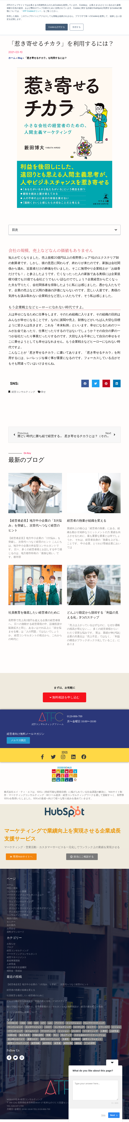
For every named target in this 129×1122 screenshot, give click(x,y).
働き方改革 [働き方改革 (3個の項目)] (24, 1035)
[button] (116, 229)
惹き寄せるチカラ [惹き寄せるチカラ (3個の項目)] (16, 1039)
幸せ (43, 391)
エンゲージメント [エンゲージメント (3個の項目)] (34, 1027)
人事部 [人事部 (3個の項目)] (104, 1031)
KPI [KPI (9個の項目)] (36, 1023)
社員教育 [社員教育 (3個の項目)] (76, 1039)
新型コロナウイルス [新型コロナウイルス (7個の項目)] (50, 1039)
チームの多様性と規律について (22, 1012)
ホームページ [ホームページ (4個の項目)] (32, 1031)
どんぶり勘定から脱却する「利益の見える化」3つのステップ (37, 1001)
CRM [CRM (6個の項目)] (22, 1023)
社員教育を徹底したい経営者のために (34, 612)
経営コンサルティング (23, 391)
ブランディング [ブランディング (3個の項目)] (15, 1031)
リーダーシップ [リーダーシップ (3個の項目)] (90, 1031)
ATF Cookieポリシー (32, 11)
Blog (20, 58)
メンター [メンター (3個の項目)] (76, 1031)
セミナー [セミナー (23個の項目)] (91, 1027)
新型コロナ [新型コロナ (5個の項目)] (33, 1039)
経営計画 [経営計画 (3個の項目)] (68, 1043)
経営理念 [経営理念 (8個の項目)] (47, 1043)
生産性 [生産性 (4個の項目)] (65, 1039)
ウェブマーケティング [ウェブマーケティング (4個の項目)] (94, 1023)
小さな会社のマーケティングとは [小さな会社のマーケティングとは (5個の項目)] (90, 1035)
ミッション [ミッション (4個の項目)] (63, 1031)
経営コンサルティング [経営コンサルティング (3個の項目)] (18, 1043)
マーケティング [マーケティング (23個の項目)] (48, 1031)
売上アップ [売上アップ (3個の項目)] (66, 1035)
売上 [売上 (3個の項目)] (56, 1035)
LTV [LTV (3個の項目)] (43, 1023)
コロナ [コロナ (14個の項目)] (48, 1027)
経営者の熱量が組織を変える (86, 520)
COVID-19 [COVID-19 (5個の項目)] (12, 1023)
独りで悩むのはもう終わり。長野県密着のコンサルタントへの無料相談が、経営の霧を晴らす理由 (55, 1006)
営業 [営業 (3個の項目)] (48, 1035)
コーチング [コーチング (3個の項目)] (79, 1027)
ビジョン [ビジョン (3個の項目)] (116, 1027)
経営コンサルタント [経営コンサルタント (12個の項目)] (92, 1039)
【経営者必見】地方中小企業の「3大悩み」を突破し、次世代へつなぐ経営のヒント (35, 525)
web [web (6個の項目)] (50, 1023)
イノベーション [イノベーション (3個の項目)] (74, 1023)
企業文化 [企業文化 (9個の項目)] (12, 1035)
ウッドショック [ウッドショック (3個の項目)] (15, 1027)
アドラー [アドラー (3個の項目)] (59, 1023)
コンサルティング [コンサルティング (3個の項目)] (62, 1027)
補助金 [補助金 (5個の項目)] (78, 1043)
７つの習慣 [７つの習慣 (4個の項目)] (90, 1043)
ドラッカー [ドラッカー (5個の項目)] (104, 1027)
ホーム (11, 58)
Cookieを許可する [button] (56, 27)
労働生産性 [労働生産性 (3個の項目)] (38, 1035)
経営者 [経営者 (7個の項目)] (57, 1043)
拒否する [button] (77, 27)
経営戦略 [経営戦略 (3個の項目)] (36, 1043)
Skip (103, 1115)
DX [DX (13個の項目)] (29, 1023)
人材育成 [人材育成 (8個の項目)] (114, 1031)
